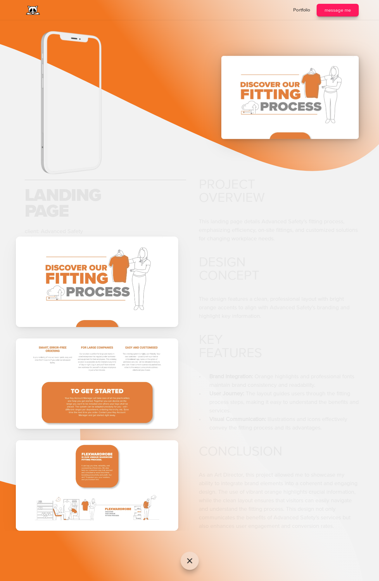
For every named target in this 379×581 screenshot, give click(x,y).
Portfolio (301, 10)
